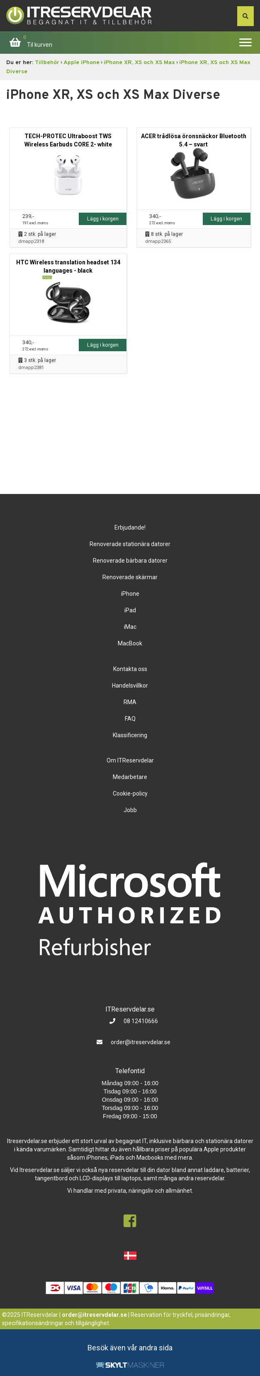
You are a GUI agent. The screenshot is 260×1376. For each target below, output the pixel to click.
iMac (130, 626)
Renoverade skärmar (130, 577)
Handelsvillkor (130, 685)
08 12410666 (140, 1021)
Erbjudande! (130, 527)
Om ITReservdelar (130, 760)
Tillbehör (47, 62)
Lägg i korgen (103, 219)
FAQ (130, 718)
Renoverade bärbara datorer (130, 560)
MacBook (130, 643)
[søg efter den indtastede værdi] (245, 16)
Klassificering (130, 735)
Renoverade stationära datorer (130, 544)
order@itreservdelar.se (140, 1042)
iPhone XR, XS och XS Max (139, 62)
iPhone (130, 593)
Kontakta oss (130, 669)
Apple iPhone (81, 62)
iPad (130, 610)
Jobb (130, 810)
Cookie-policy (130, 793)
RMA (130, 702)
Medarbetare (130, 777)
